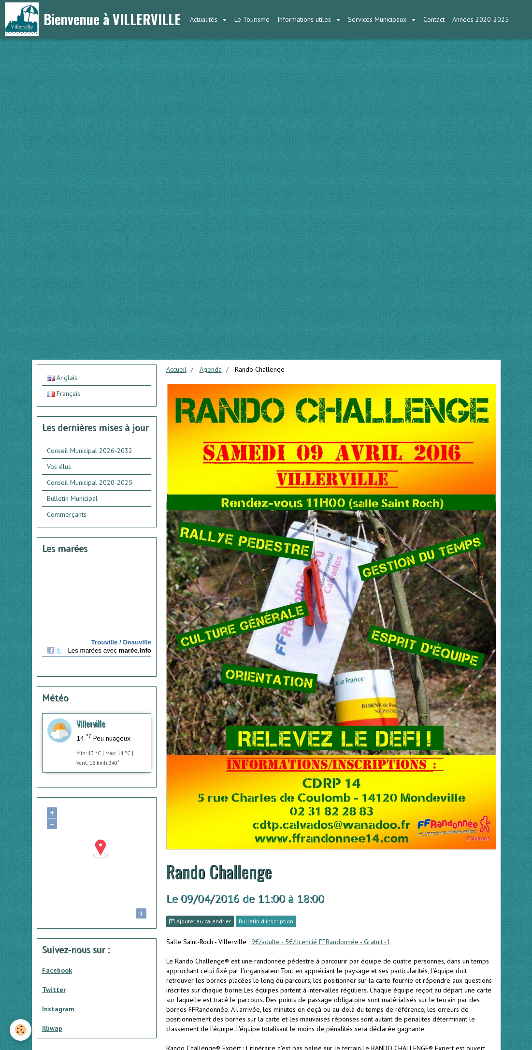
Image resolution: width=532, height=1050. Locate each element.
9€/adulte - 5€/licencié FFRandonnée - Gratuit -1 (320, 941)
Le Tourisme (252, 19)
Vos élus (59, 466)
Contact (434, 19)
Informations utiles (305, 19)
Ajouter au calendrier (200, 921)
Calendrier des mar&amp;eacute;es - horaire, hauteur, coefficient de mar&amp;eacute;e (96, 616)
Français (63, 393)
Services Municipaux (378, 19)
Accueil (176, 369)
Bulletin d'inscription (266, 921)
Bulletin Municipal (72, 498)
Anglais (62, 377)
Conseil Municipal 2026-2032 (89, 450)
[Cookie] (20, 1030)
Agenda (211, 369)
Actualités (204, 19)
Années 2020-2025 (480, 19)
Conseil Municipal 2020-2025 (89, 482)
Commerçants (66, 514)
